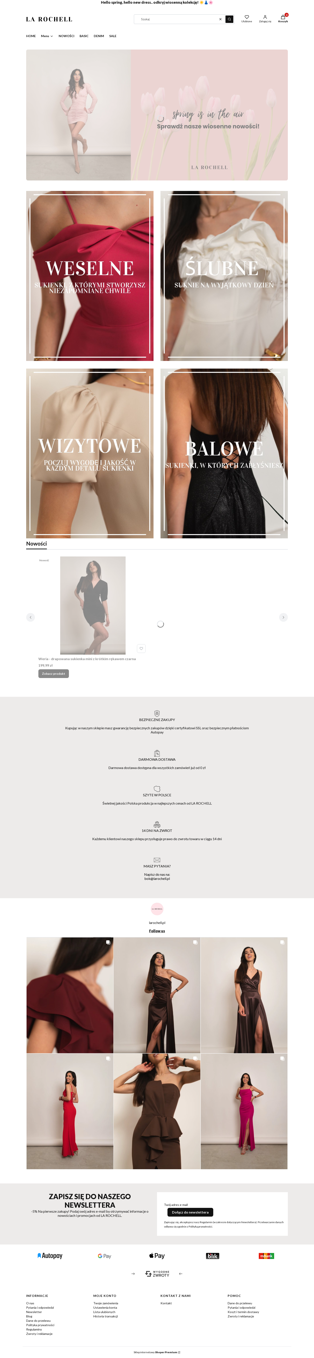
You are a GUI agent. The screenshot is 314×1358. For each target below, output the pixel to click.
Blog (29, 1316)
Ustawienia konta (105, 1307)
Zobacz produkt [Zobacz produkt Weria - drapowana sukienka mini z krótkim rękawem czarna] (53, 673)
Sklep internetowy (155, 1352)
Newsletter (34, 1312)
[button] (229, 19)
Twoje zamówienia (105, 1303)
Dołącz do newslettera (190, 1212)
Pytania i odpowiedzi (40, 1307)
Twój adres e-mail (176, 1205)
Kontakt (166, 1303)
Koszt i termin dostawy (243, 1312)
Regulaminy (34, 1329)
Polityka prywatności (40, 1325)
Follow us (157, 931)
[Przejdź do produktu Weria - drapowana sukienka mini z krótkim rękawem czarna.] (92, 605)
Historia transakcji (105, 1316)
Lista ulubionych (104, 1312)
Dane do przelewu (38, 1320)
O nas (30, 1303)
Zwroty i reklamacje (39, 1334)
